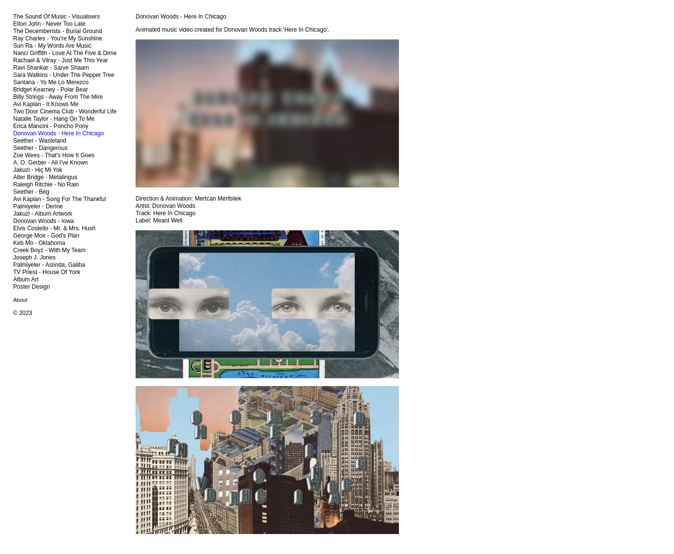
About (20, 300)
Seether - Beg (31, 191)
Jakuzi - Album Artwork (42, 213)
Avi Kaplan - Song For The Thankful (59, 199)
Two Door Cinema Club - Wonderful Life (65, 111)
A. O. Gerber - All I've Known (50, 162)
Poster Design (31, 286)
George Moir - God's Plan (46, 235)
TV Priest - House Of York (46, 272)
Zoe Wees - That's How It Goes (54, 155)
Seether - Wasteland (39, 140)
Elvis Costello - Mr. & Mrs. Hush (54, 228)
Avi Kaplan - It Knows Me (46, 104)
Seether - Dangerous (40, 148)
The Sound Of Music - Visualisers (56, 16)
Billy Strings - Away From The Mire (58, 96)
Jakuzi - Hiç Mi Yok (37, 169)
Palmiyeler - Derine (38, 206)
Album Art (26, 279)
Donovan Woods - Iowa (43, 221)
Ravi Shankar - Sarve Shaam (51, 67)
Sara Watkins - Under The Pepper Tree (63, 75)
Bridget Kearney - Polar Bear (50, 89)
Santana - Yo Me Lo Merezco (51, 82)
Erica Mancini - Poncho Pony (50, 126)
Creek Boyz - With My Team (49, 250)
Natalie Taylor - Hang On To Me (54, 118)
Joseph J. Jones (34, 257)
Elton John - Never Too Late (49, 23)
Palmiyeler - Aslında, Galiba (49, 264)
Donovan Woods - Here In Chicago (58, 133)
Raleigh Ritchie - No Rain (46, 184)
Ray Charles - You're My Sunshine (57, 38)
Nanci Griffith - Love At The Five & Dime (65, 53)
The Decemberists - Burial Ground (57, 31)
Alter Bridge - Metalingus (45, 177)
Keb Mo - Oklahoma (39, 243)
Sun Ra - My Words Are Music (52, 45)
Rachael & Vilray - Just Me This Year (60, 60)
